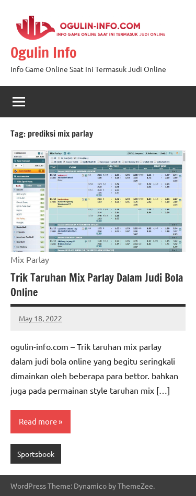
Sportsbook (35, 453)
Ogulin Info (43, 52)
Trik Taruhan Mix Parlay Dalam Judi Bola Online (96, 285)
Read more (38, 421)
